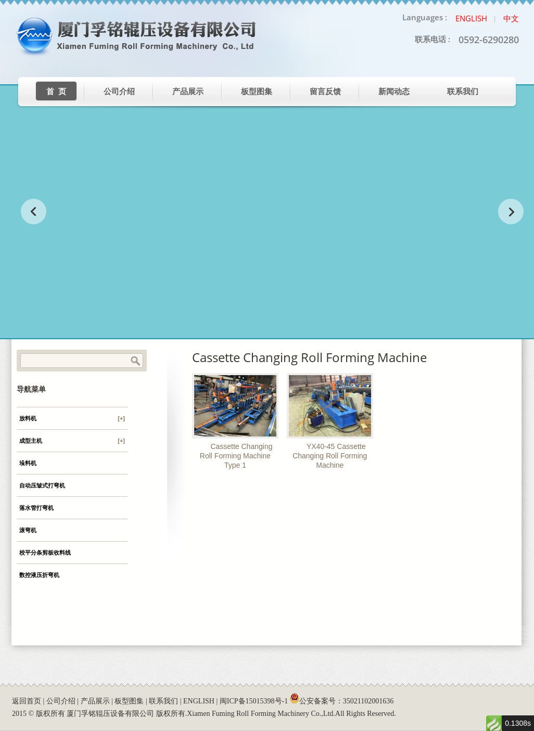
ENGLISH (198, 701)
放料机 (72, 418)
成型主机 (72, 441)
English (471, 18)
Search (135, 361)
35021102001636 (368, 701)
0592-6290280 (489, 39)
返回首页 (26, 701)
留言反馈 (325, 91)
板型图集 (256, 91)
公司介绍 (119, 91)
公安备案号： (341, 701)
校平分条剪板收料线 (45, 552)
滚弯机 (27, 530)
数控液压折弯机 (39, 575)
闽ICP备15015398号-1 (254, 701)
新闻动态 (394, 91)
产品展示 (188, 91)
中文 (511, 18)
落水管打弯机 (36, 508)
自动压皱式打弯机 (42, 485)
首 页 (56, 91)
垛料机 (27, 463)
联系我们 (462, 91)
